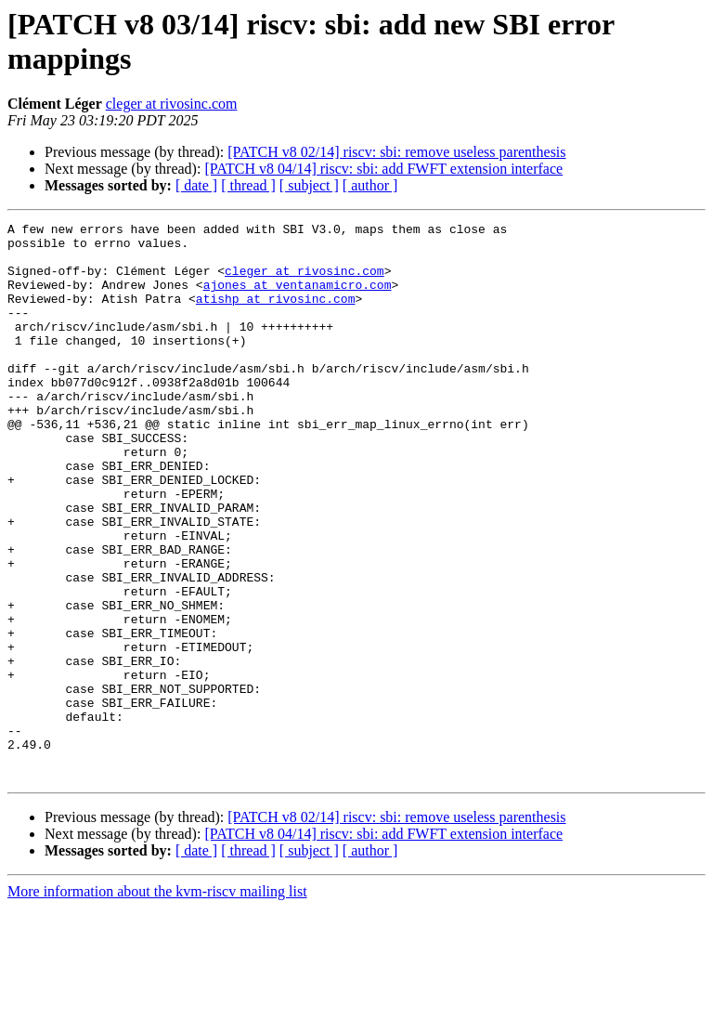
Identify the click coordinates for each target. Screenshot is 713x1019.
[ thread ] (248, 185)
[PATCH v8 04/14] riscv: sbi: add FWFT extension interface (383, 168)
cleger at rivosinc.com (172, 103)
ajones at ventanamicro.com (297, 298)
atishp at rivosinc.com (276, 315)
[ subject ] (309, 185)
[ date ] (196, 185)
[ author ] (370, 185)
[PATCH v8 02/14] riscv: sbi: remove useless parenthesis (396, 152)
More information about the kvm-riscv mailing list (157, 1003)
